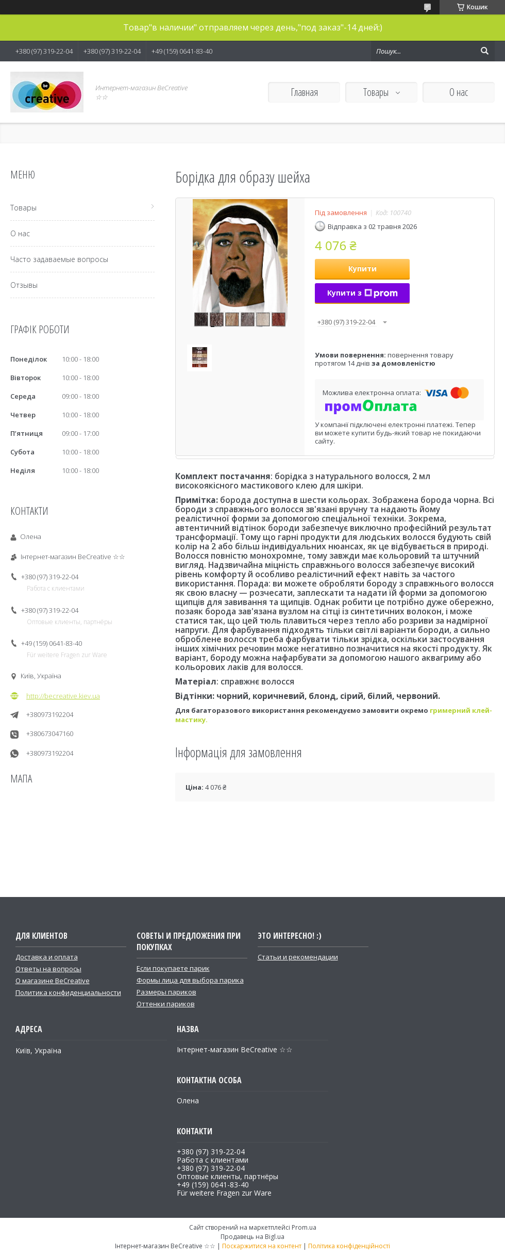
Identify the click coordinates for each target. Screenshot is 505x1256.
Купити (362, 268)
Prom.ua (304, 1227)
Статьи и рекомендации (298, 956)
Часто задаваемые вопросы (59, 259)
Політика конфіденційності (349, 1246)
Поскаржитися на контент (261, 1246)
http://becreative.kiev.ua (63, 696)
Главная (304, 92)
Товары (377, 92)
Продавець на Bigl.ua (252, 1236)
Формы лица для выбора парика (190, 980)
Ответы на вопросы (48, 968)
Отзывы (24, 285)
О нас (458, 92)
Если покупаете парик (173, 968)
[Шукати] (484, 51)
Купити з (362, 293)
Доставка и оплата (46, 956)
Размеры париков (166, 992)
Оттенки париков (166, 1003)
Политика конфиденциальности (68, 992)
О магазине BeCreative (52, 980)
